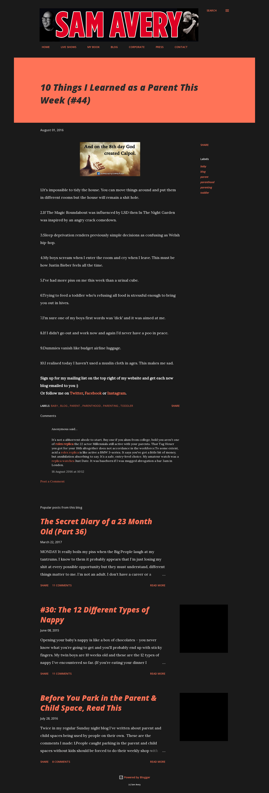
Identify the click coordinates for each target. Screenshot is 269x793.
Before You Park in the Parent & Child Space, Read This (98, 703)
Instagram (116, 393)
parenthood (207, 182)
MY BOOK (91, 47)
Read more (157, 585)
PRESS (157, 47)
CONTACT (178, 47)
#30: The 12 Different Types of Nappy (94, 614)
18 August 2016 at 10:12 (68, 471)
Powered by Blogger (134, 777)
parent (204, 177)
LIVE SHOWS (66, 47)
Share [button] (204, 145)
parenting (206, 187)
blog (203, 171)
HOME (43, 47)
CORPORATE (134, 47)
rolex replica (70, 452)
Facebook (93, 393)
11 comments (62, 585)
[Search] (212, 10)
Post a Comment (52, 481)
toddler (204, 192)
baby (203, 166)
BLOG (112, 47)
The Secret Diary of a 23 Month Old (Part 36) (96, 526)
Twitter (76, 393)
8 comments (61, 761)
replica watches (63, 461)
